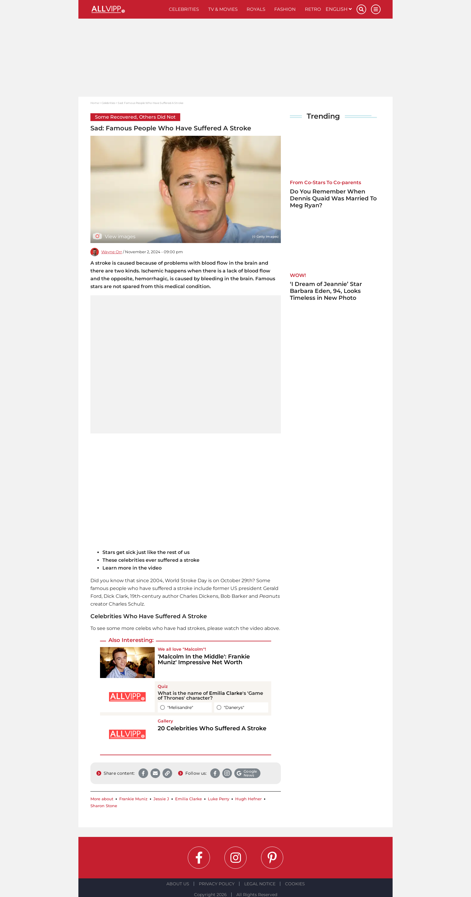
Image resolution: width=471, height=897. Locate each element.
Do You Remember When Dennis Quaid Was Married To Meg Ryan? (333, 198)
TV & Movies (223, 9)
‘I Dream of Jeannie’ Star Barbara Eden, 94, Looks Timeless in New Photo (326, 291)
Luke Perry (218, 799)
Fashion (285, 9)
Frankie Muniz (133, 799)
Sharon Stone (103, 806)
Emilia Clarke (225, 693)
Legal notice (259, 883)
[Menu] (376, 9)
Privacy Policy (217, 883)
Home (94, 103)
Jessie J (161, 799)
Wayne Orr (111, 252)
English (339, 9)
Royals (256, 9)
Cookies (295, 883)
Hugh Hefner (248, 799)
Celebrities (184, 9)
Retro (313, 9)
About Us (177, 883)
